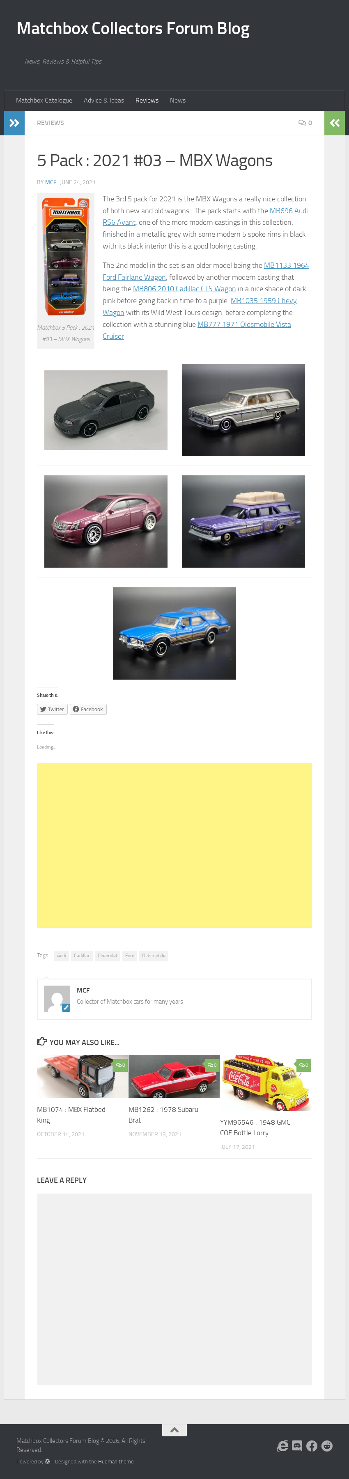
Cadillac (82, 956)
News (178, 100)
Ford (129, 956)
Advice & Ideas (104, 100)
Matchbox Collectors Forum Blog (132, 28)
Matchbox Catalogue (44, 100)
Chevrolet (107, 956)
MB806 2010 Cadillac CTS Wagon (184, 288)
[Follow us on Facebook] (312, 1446)
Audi (61, 956)
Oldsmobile (153, 956)
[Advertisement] (174, 845)
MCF (50, 182)
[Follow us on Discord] (297, 1446)
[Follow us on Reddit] (327, 1446)
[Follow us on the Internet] (282, 1446)
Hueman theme (116, 1461)
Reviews (146, 100)
